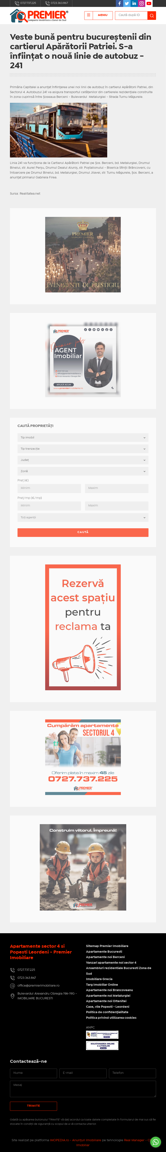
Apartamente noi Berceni (105, 957)
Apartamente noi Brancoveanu (109, 990)
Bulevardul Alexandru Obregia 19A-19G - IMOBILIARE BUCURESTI (47, 996)
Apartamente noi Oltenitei (106, 1001)
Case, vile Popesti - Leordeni (107, 1007)
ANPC (90, 1027)
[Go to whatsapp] (155, 1142)
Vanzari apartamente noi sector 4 (111, 963)
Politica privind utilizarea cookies (111, 1018)
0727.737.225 (25, 3)
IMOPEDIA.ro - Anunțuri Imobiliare (75, 1140)
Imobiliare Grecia (99, 979)
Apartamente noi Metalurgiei (108, 996)
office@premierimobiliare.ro (38, 985)
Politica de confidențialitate (107, 1012)
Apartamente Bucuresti (104, 951)
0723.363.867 (56, 3)
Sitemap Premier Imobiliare (107, 946)
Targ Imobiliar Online (102, 985)
